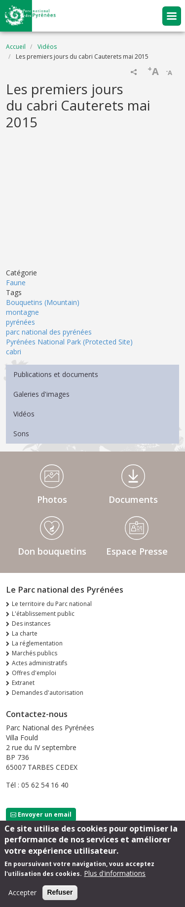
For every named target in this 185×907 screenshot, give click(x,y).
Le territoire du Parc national (52, 604)
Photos (52, 499)
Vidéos (47, 46)
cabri (13, 351)
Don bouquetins (52, 551)
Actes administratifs (39, 663)
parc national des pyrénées (49, 332)
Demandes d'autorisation (47, 692)
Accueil (16, 46)
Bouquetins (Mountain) (42, 302)
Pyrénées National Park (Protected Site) (69, 341)
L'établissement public (43, 613)
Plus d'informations (115, 873)
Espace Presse (137, 551)
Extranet (23, 683)
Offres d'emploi (34, 673)
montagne (22, 312)
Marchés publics (34, 653)
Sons (21, 433)
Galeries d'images (41, 394)
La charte (24, 633)
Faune (16, 282)
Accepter (22, 892)
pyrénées (20, 322)
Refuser (60, 892)
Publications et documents (55, 374)
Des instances (31, 623)
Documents (133, 499)
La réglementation (37, 643)
